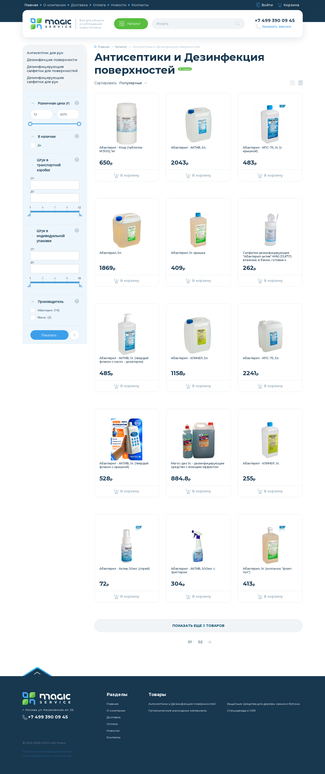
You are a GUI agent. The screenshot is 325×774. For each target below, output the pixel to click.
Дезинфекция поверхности (52, 60)
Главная (31, 5)
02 (200, 642)
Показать (49, 335)
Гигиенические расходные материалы (177, 710)
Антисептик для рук (45, 53)
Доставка (79, 5)
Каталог (121, 47)
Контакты (139, 5)
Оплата (99, 5)
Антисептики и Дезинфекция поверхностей (182, 704)
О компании (54, 5)
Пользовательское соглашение (47, 755)
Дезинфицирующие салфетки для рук (45, 80)
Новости (118, 5)
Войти (264, 5)
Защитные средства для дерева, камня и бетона (263, 704)
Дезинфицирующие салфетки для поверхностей (52, 69)
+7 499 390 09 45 (275, 20)
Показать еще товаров (198, 626)
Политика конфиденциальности (47, 751)
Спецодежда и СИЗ (241, 710)
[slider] (30, 124)
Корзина (288, 5)
